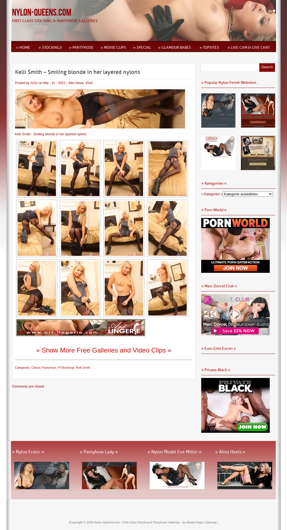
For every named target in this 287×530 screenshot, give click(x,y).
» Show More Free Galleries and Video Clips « (103, 350)
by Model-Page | (194, 522)
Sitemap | (211, 522)
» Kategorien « (212, 194)
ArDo (34, 83)
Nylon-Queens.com (41, 13)
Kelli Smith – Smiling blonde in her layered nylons (77, 72)
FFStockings (66, 367)
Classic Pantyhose (43, 367)
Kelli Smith (83, 367)
